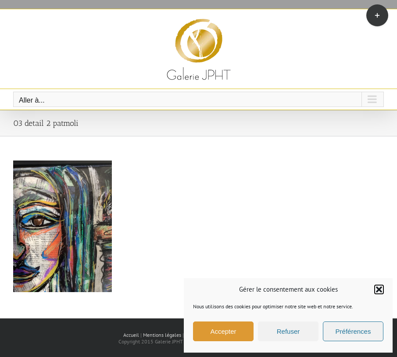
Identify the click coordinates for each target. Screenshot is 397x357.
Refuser (288, 331)
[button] (379, 289)
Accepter (223, 331)
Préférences (353, 331)
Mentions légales (162, 335)
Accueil (131, 335)
